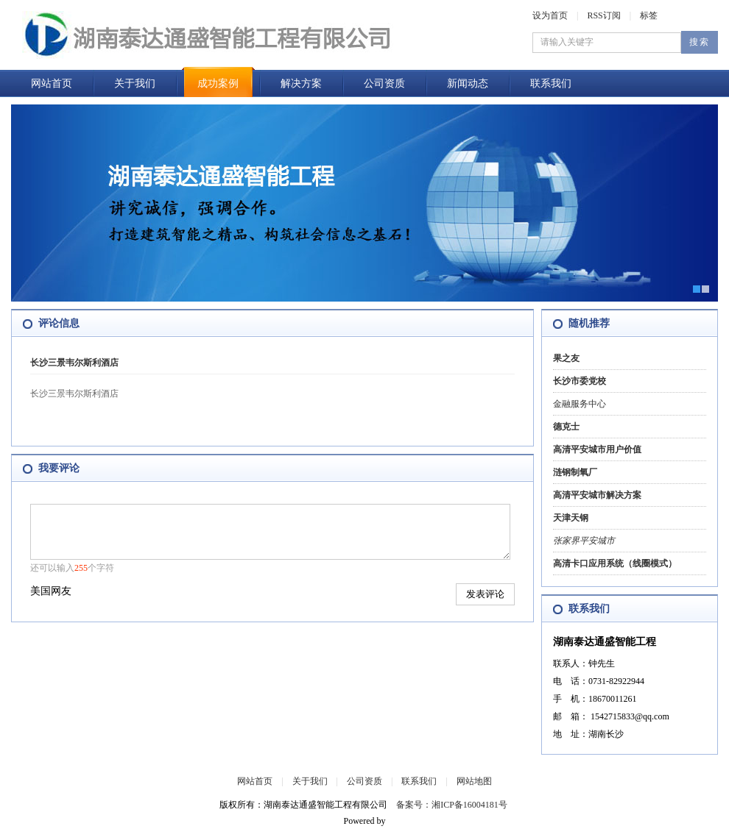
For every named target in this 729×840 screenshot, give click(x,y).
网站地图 (474, 781)
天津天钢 (570, 518)
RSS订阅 (603, 15)
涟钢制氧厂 (575, 472)
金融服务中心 (579, 404)
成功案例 (218, 83)
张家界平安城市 (584, 540)
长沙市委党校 (579, 381)
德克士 (566, 426)
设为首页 (550, 15)
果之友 (566, 358)
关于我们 (134, 83)
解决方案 (301, 83)
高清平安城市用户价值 (597, 449)
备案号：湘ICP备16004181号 (451, 805)
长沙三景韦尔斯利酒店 (74, 362)
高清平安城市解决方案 (597, 495)
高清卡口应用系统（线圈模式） (615, 563)
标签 (649, 15)
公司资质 (384, 83)
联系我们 (550, 83)
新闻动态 (467, 83)
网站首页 (51, 83)
